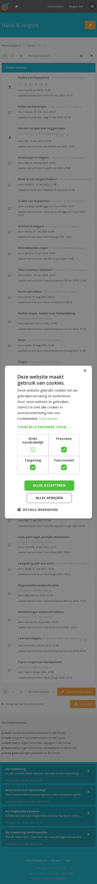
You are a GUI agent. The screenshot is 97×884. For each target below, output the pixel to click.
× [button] (85, 371)
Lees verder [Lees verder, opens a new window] (48, 418)
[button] (48, 427)
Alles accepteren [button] (49, 485)
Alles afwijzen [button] (49, 498)
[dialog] (48, 442)
